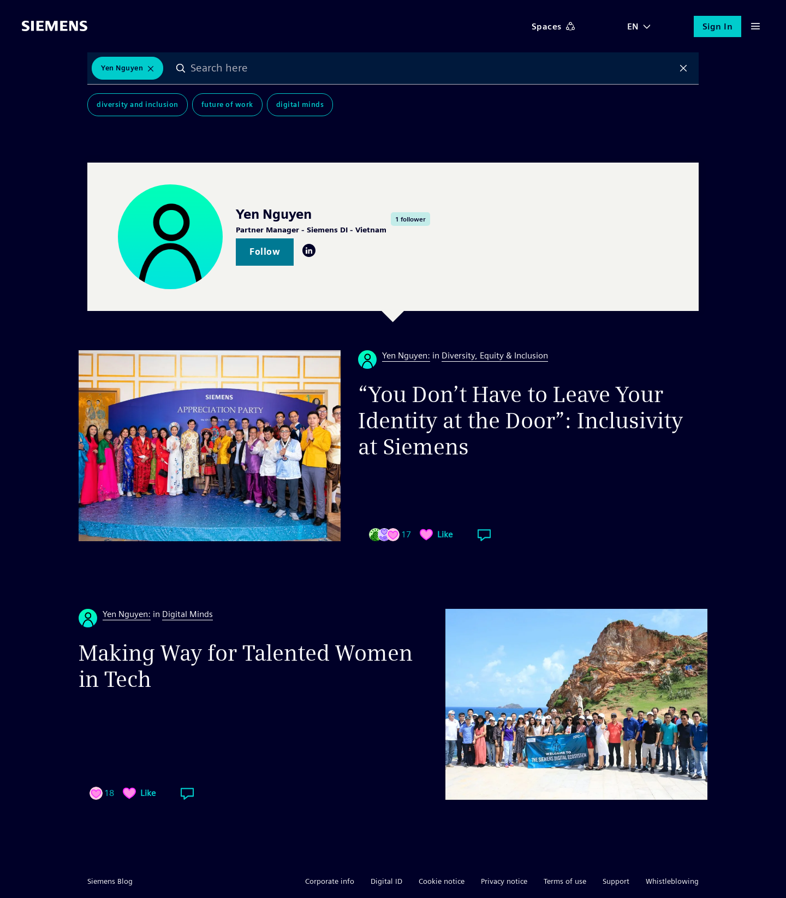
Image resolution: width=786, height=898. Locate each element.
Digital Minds (300, 104)
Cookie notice (442, 881)
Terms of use (565, 881)
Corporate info (329, 881)
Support (616, 881)
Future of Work (227, 104)
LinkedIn (308, 250)
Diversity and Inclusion (137, 104)
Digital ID (386, 881)
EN (633, 26)
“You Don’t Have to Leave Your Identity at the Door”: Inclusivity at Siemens (520, 420)
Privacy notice (504, 881)
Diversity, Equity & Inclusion (495, 355)
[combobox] (432, 68)
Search (180, 68)
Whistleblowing (672, 881)
